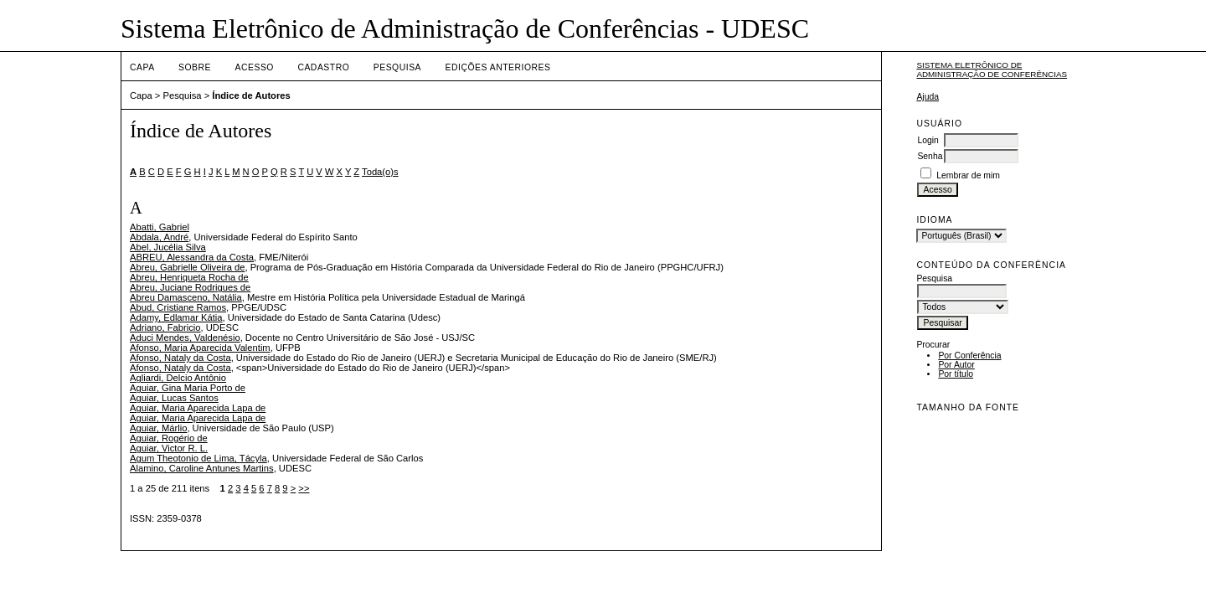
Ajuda (927, 96)
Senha (929, 156)
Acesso (254, 67)
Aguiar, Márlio (158, 428)
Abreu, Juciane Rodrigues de (190, 287)
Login (927, 140)
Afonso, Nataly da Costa (180, 358)
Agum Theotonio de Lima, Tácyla (198, 458)
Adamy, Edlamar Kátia (176, 317)
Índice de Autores (251, 95)
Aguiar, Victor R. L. (169, 448)
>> (303, 488)
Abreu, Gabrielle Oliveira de (187, 267)
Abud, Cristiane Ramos (178, 307)
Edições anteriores (498, 67)
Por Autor (956, 364)
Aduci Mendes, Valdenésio (185, 337)
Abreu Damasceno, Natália (186, 297)
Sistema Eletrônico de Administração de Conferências (991, 69)
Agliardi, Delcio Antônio (178, 378)
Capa (142, 67)
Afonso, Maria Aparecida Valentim (200, 348)
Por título (955, 374)
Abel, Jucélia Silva (168, 247)
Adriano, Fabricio (165, 327)
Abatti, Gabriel (159, 227)
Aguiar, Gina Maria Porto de (187, 388)
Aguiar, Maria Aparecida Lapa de (197, 408)
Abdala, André (159, 237)
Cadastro (323, 67)
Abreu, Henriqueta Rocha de (189, 277)
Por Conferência (969, 355)
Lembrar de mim (968, 175)
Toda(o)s (380, 172)
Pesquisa (397, 67)
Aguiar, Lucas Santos (174, 398)
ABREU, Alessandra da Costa (192, 257)
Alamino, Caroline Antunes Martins (202, 468)
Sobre (194, 67)
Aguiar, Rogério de (169, 438)
